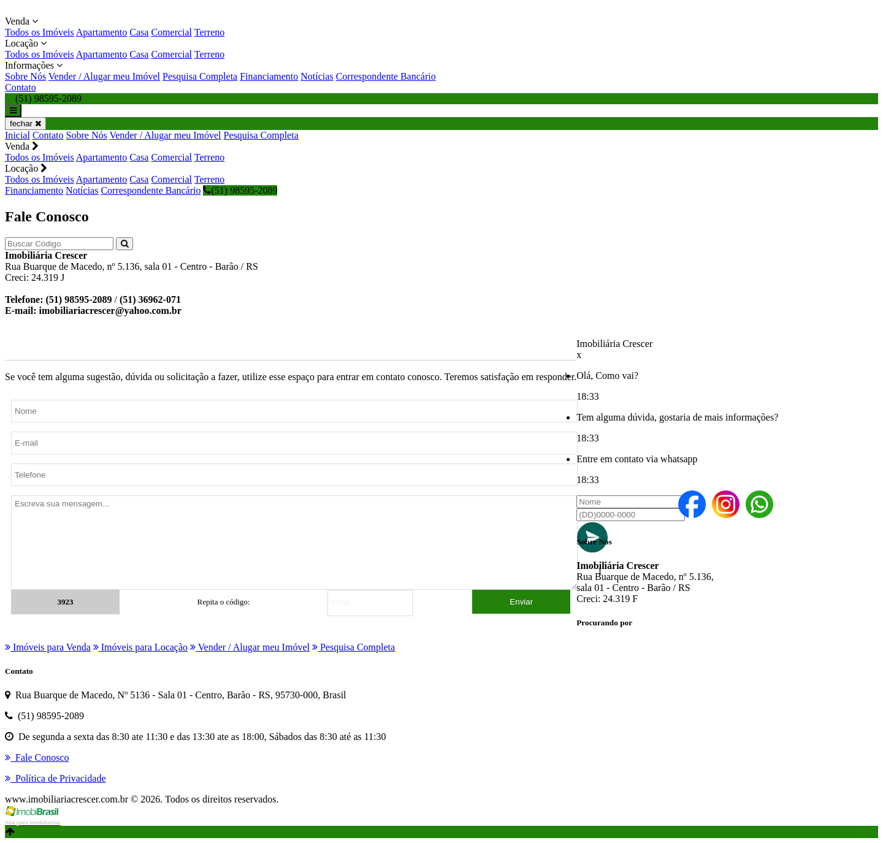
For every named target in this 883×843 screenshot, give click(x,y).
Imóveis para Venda (48, 647)
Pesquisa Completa (199, 76)
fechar (25, 123)
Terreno (209, 32)
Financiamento (269, 76)
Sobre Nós (25, 76)
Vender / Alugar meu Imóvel (104, 76)
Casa (138, 32)
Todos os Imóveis (39, 32)
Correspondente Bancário (386, 76)
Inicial (17, 135)
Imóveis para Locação (140, 647)
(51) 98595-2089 (240, 190)
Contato (20, 87)
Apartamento (102, 32)
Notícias (316, 76)
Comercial (171, 32)
